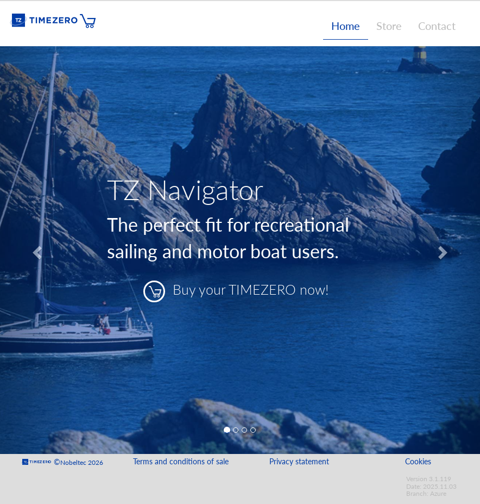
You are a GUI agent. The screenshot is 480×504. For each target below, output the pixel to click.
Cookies (418, 461)
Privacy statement (299, 461)
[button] (36, 250)
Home (345, 25)
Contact (437, 25)
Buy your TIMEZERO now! (236, 291)
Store (389, 25)
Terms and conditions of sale (181, 461)
